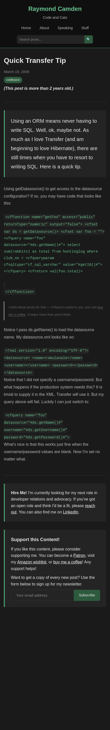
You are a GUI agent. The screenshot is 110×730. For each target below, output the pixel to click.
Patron (79, 555)
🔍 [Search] (88, 39)
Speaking (65, 28)
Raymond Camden (55, 8)
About (44, 28)
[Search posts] (50, 39)
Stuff (85, 28)
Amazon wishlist (31, 562)
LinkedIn (71, 512)
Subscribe (87, 595)
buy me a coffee (67, 562)
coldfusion (13, 80)
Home (26, 28)
